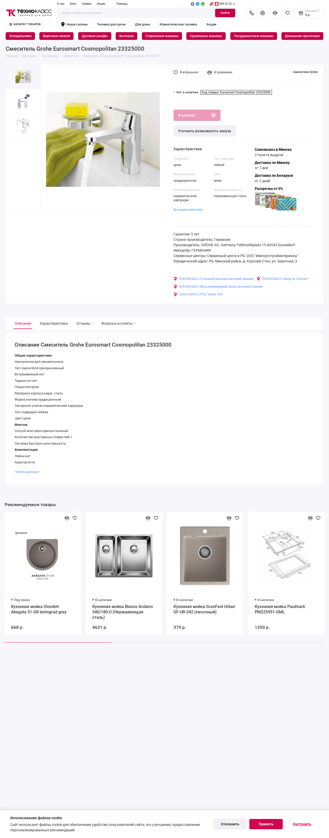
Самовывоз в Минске (273, 149)
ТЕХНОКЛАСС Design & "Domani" (283, 279)
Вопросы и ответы (118, 323)
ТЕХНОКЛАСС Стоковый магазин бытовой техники (213, 279)
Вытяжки (126, 36)
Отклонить (230, 824)
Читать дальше (27, 472)
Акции (101, 3)
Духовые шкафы (95, 36)
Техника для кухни (111, 24)
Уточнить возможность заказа (204, 131)
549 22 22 (222, 3)
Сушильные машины (206, 36)
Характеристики (54, 323)
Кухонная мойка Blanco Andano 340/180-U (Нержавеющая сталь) (122, 612)
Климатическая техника (178, 24)
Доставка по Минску (272, 163)
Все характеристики (188, 209)
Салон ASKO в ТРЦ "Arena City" (198, 294)
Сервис (87, 3)
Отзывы (85, 323)
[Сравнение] (275, 13)
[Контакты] (252, 13)
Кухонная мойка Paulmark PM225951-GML (280, 609)
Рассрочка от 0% (269, 189)
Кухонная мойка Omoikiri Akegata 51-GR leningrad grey (39, 609)
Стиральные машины (161, 36)
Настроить (302, 824)
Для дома (142, 24)
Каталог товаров (25, 24)
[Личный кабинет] (263, 13)
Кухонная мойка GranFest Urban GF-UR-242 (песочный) (204, 609)
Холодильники (20, 36)
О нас (61, 3)
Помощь (122, 3)
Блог (73, 3)
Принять (266, 824)
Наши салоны (74, 24)
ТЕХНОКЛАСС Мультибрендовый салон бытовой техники (218, 287)
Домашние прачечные (302, 36)
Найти (225, 13)
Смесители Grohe (305, 72)
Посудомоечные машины (253, 36)
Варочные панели (56, 36)
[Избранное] (287, 13)
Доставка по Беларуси (274, 175)
